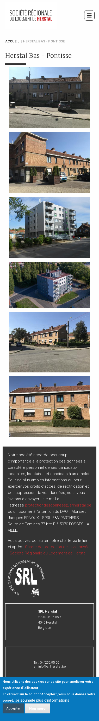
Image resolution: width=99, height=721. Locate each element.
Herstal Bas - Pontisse (44, 41)
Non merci (37, 710)
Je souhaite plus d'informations (42, 702)
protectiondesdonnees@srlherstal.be (58, 505)
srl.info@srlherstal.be (50, 666)
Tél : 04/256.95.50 (46, 662)
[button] (49, 97)
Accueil (12, 41)
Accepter (13, 710)
